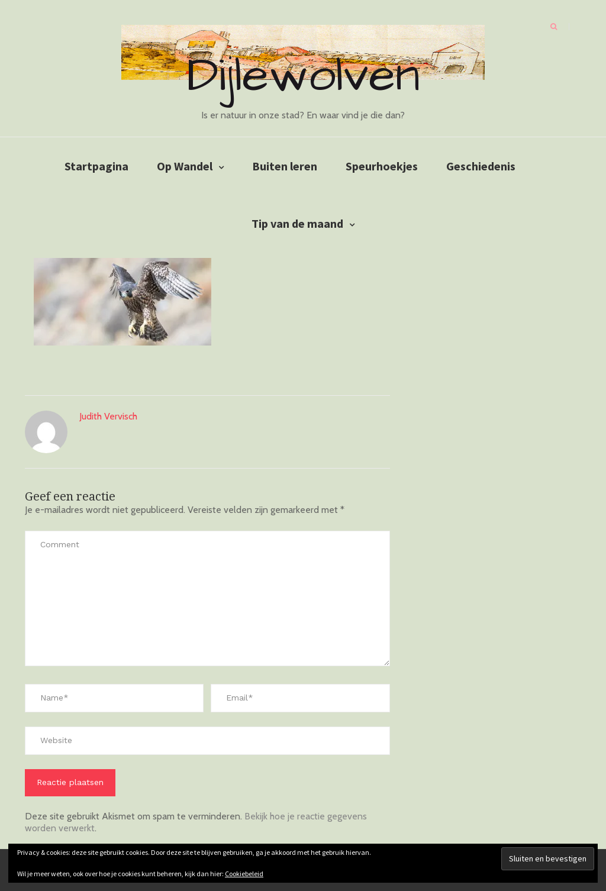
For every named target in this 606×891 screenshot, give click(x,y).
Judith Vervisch (108, 416)
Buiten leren (284, 166)
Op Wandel (184, 166)
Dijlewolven (303, 75)
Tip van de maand (297, 223)
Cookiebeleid (244, 873)
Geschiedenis (480, 166)
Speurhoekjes (382, 166)
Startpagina (96, 166)
